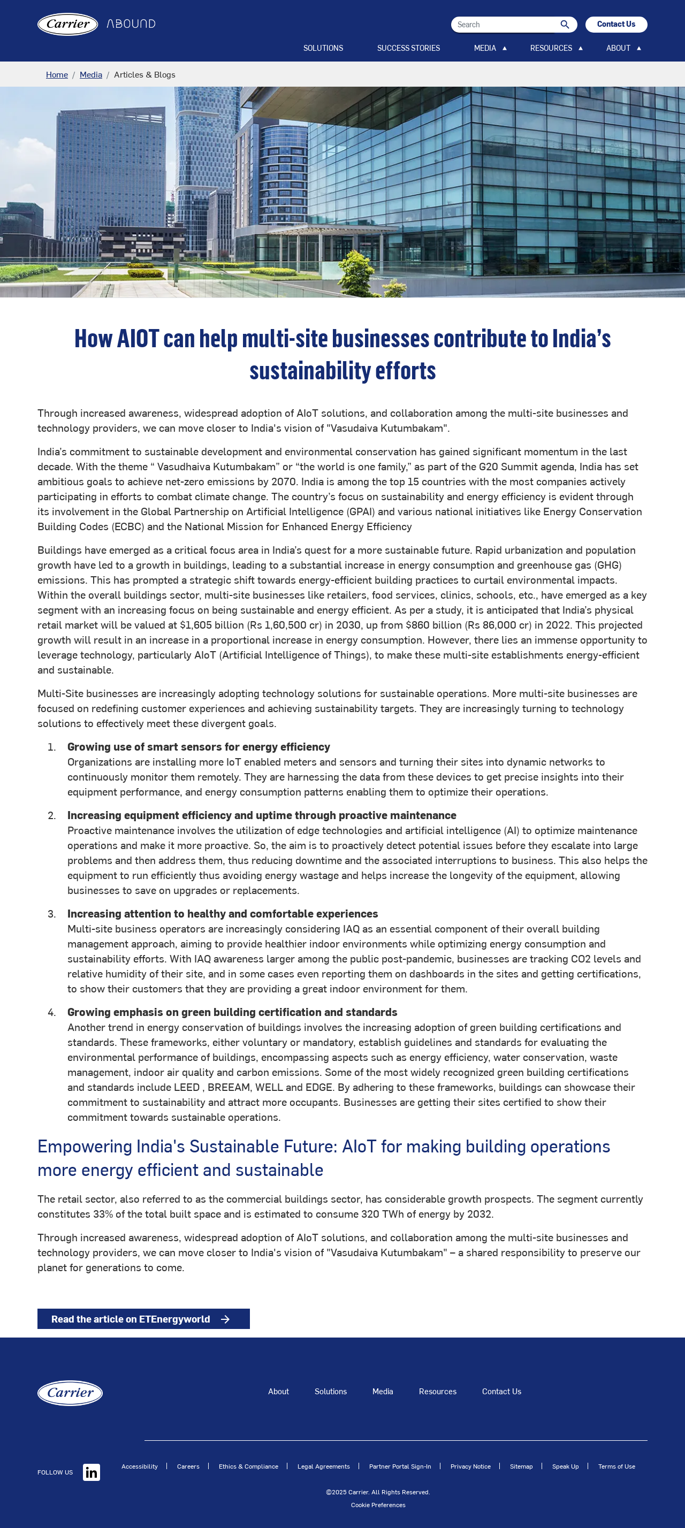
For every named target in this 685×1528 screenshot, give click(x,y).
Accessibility (139, 1466)
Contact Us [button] (616, 24)
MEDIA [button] (485, 48)
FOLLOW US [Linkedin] (68, 1472)
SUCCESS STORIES (408, 48)
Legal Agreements (324, 1466)
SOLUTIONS (323, 48)
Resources (437, 1390)
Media (91, 74)
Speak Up (565, 1466)
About (278, 1390)
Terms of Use (616, 1466)
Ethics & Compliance (248, 1466)
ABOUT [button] (618, 48)
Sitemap (521, 1466)
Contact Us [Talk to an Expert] (501, 1390)
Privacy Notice (471, 1466)
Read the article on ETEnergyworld (150, 1320)
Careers (188, 1466)
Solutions (331, 1390)
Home (57, 74)
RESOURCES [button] (551, 48)
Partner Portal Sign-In (400, 1466)
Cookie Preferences (378, 1504)
